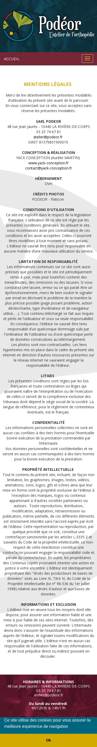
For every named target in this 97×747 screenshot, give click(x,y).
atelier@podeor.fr (48, 136)
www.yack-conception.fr (48, 162)
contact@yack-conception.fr (48, 168)
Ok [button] (48, 740)
